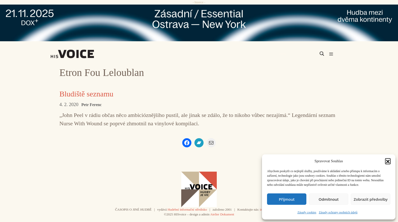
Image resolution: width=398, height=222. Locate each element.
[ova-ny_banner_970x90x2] (199, 23)
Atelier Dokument (222, 214)
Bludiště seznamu (86, 94)
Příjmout (286, 199)
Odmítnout (329, 199)
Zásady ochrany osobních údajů (338, 212)
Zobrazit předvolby (371, 199)
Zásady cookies (306, 212)
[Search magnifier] (321, 53)
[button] (387, 161)
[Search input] (297, 53)
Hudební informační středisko (187, 209)
